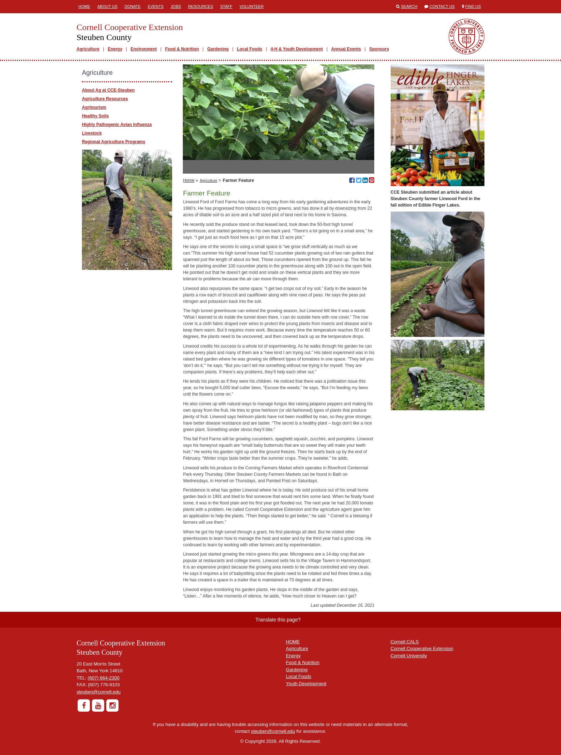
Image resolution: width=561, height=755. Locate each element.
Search (409, 6)
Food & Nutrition (182, 49)
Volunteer (252, 6)
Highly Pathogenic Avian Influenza (117, 124)
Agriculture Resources (105, 98)
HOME (293, 641)
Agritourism (94, 107)
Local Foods (249, 49)
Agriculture (88, 49)
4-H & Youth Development (296, 49)
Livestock (92, 133)
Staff (226, 6)
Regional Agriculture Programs (113, 141)
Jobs (176, 6)
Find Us (473, 6)
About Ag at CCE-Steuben (108, 90)
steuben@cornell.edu (99, 691)
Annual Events (346, 49)
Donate (133, 6)
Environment (144, 49)
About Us (107, 6)
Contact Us (442, 6)
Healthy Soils (95, 115)
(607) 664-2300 (103, 678)
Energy (115, 49)
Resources (200, 6)
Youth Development (306, 683)
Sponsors (379, 49)
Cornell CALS (405, 641)
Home (84, 6)
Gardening (218, 49)
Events (156, 6)
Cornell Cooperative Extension (422, 648)
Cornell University (409, 655)
